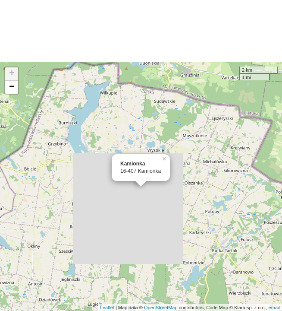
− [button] (12, 87)
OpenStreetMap (161, 307)
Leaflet (107, 307)
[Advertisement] (141, 31)
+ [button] (12, 73)
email (274, 307)
